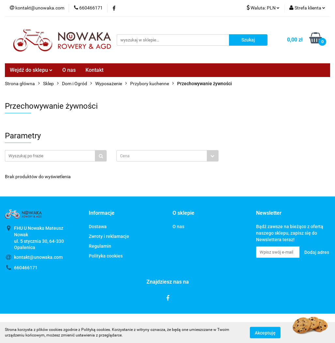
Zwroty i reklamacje (109, 236)
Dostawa (98, 226)
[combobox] (167, 156)
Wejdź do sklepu (31, 70)
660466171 (26, 267)
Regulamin (100, 246)
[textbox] (161, 155)
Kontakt (94, 70)
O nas (69, 70)
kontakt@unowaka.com (38, 257)
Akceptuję (265, 332)
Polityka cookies (106, 255)
